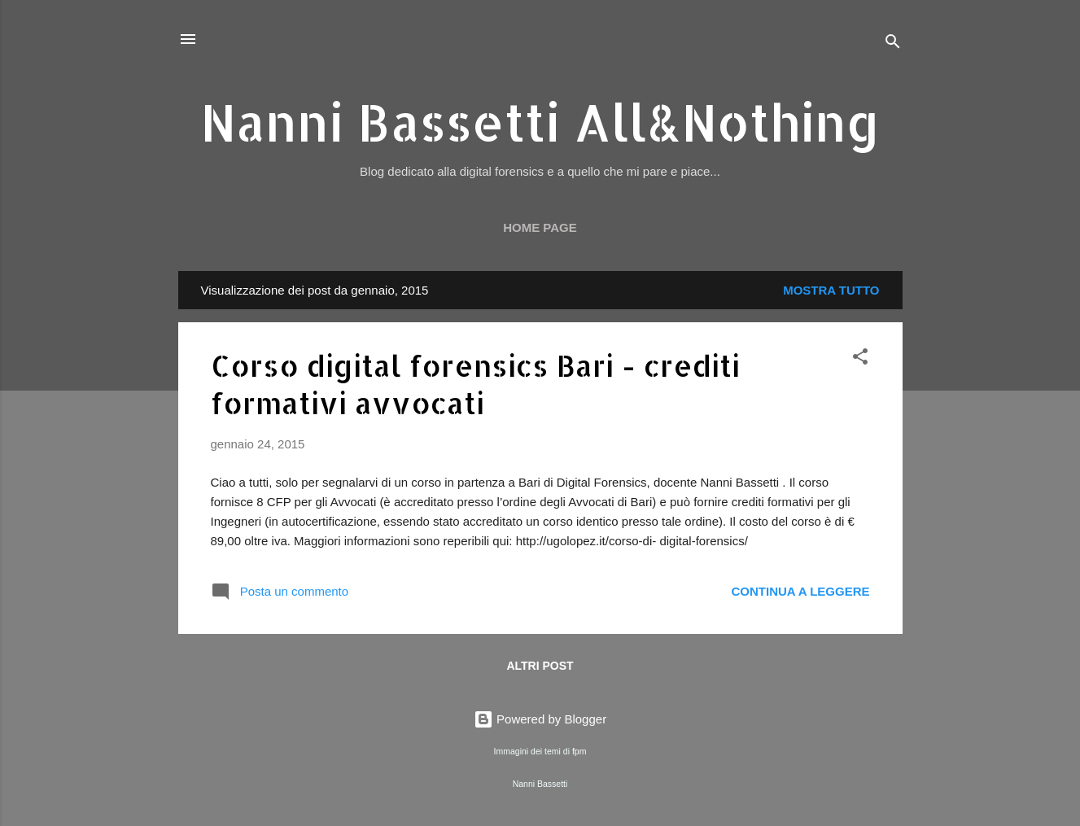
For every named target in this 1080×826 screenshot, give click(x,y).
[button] (860, 359)
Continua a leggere (800, 591)
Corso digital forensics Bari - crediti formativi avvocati (475, 384)
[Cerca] (893, 44)
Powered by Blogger (540, 719)
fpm (579, 751)
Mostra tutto (831, 290)
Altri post (539, 665)
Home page (540, 227)
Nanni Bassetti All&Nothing (540, 122)
